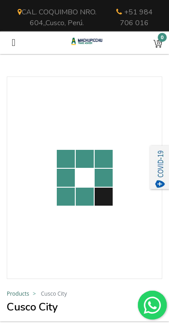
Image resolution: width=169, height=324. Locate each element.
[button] (157, 42)
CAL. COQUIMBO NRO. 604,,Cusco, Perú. (57, 17)
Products (18, 293)
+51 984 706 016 (134, 17)
